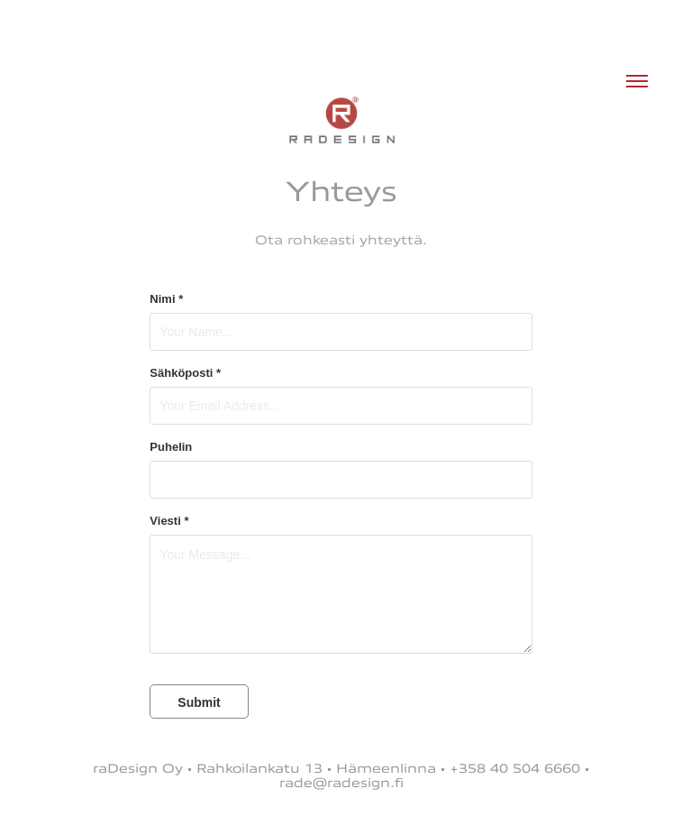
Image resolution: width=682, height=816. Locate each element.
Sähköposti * (185, 373)
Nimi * (166, 299)
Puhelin (171, 447)
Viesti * (169, 521)
